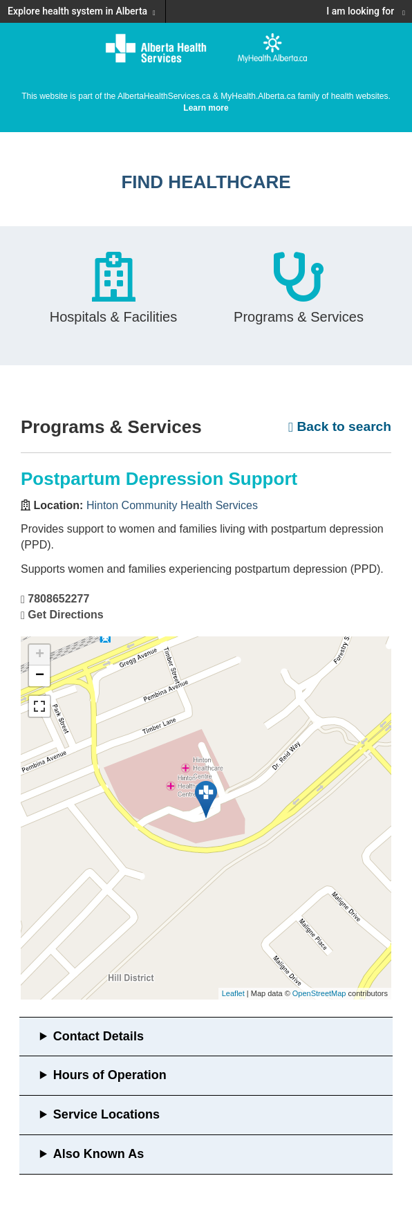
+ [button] (39, 655)
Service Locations (106, 1114)
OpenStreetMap (319, 993)
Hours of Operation (110, 1075)
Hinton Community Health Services (172, 505)
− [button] (39, 675)
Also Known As (98, 1154)
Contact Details (98, 1036)
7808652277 (58, 599)
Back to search (339, 426)
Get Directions (65, 614)
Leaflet (233, 993)
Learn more (205, 108)
